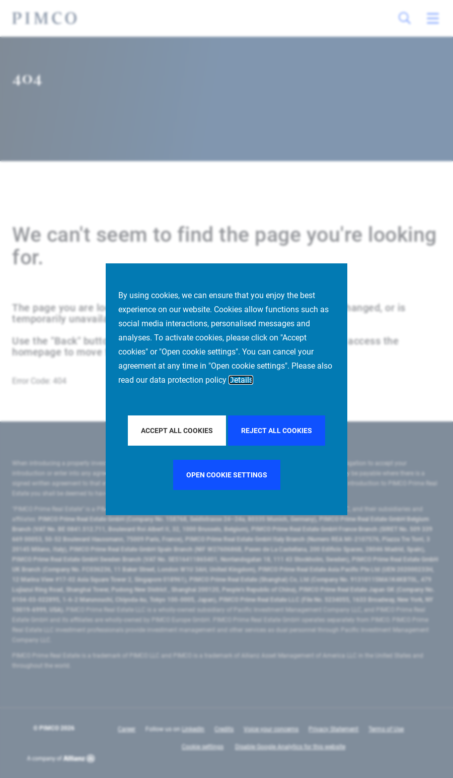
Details (241, 380)
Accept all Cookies (177, 431)
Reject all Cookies (276, 431)
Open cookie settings (226, 475)
